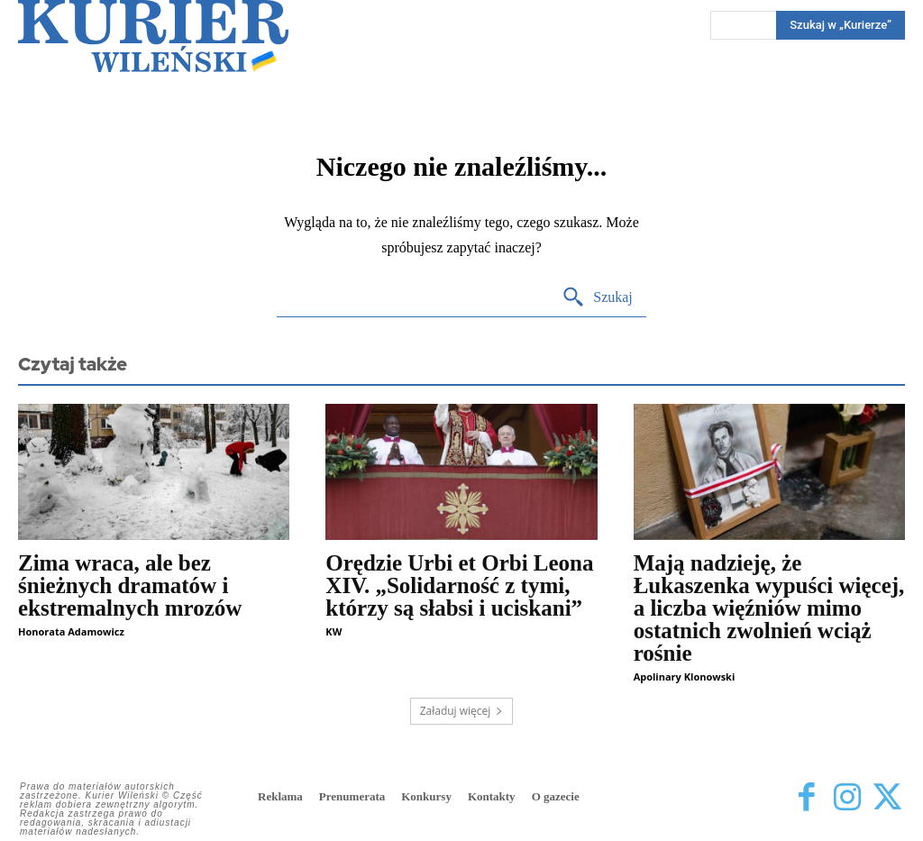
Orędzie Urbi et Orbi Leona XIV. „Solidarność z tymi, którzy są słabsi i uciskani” (459, 585)
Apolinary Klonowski (685, 676)
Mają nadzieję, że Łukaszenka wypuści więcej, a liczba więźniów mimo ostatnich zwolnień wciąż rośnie (769, 608)
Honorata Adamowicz (71, 631)
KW (333, 631)
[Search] (597, 298)
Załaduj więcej (462, 710)
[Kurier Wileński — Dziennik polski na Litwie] (153, 36)
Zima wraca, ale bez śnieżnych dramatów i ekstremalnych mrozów (130, 585)
